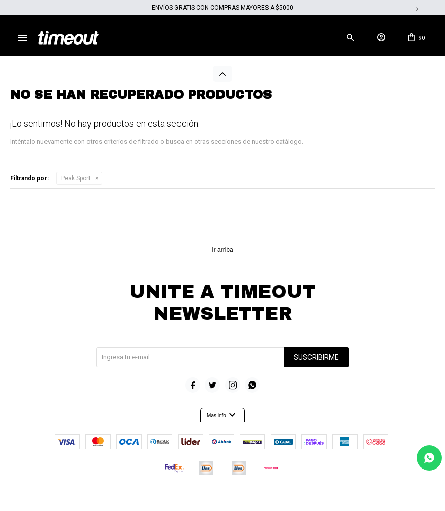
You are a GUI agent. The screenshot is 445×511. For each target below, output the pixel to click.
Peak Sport (76, 178)
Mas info (222, 416)
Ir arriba (222, 249)
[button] (350, 38)
